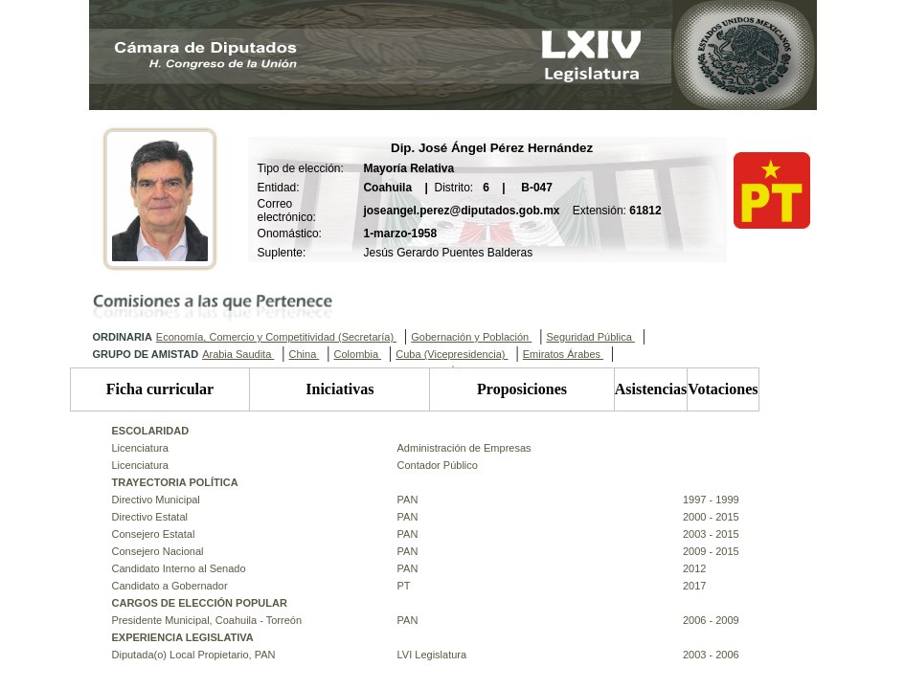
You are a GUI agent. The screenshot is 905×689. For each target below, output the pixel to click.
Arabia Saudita (238, 354)
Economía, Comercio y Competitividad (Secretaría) (276, 337)
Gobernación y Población (471, 337)
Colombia (358, 354)
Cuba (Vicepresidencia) (452, 354)
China (304, 354)
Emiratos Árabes (563, 354)
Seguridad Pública (590, 337)
